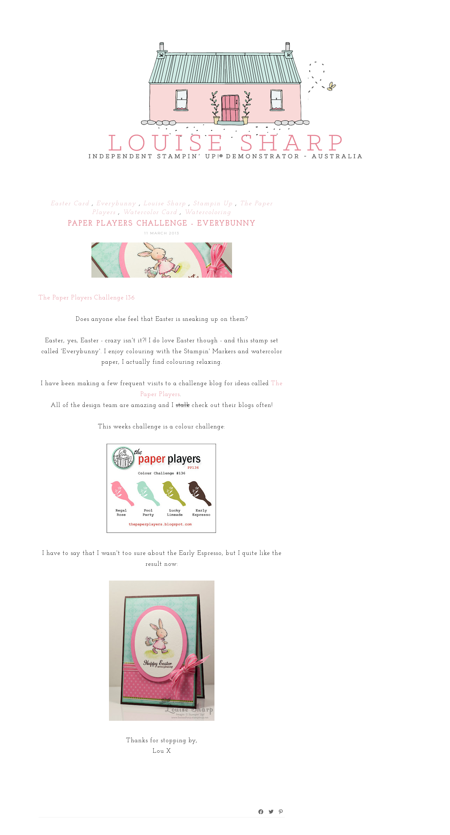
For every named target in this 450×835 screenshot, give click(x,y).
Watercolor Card (151, 212)
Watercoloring (207, 212)
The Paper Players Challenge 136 (87, 297)
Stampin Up (214, 203)
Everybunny (117, 203)
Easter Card (71, 203)
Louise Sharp (165, 203)
